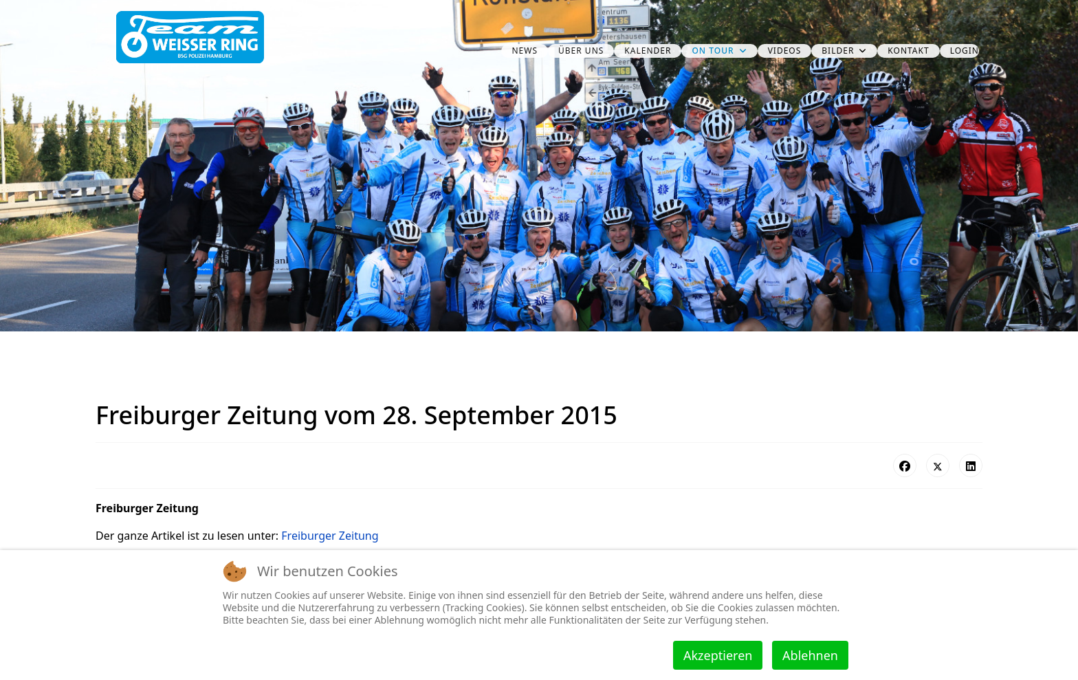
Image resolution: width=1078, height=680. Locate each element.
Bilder (838, 50)
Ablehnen (810, 655)
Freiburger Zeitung (329, 535)
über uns (581, 50)
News (525, 50)
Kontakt (908, 50)
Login (964, 50)
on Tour (713, 50)
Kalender (647, 50)
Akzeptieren (717, 655)
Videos (785, 50)
